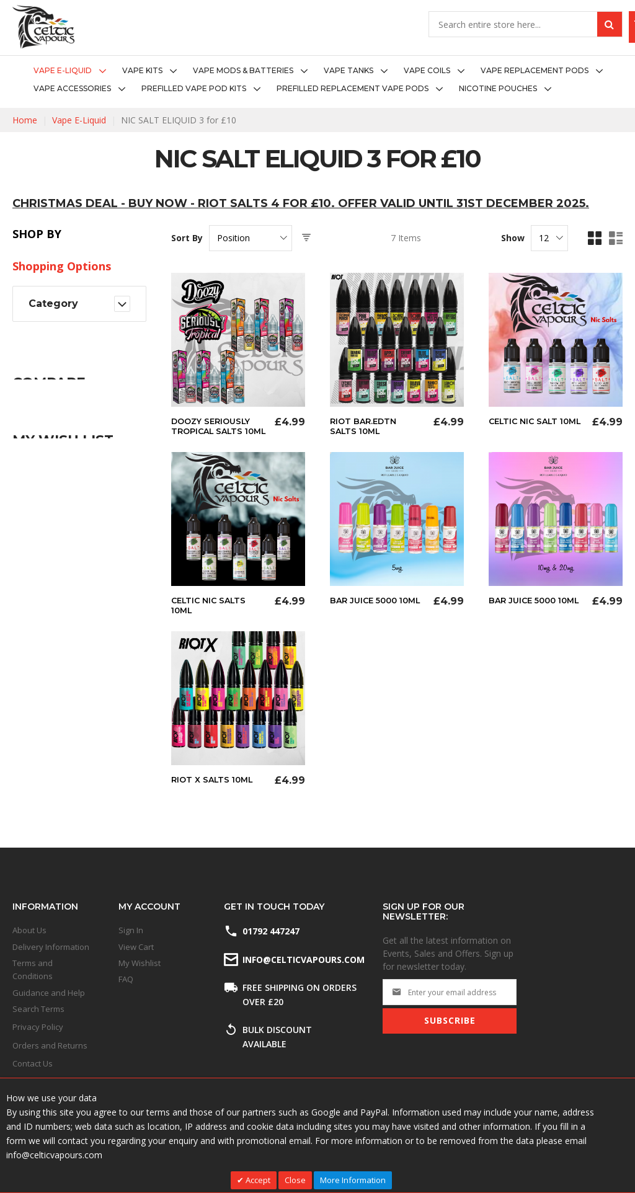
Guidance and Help (48, 992)
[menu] (317, 80)
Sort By (187, 238)
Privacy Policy (37, 1026)
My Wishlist (139, 963)
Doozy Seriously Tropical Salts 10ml (214, 430)
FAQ (125, 979)
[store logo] (43, 27)
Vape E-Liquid (79, 120)
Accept (257, 1180)
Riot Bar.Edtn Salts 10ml (365, 426)
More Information (353, 1180)
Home (24, 120)
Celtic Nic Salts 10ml (211, 614)
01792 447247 (271, 931)
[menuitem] (73, 71)
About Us (29, 930)
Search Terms (38, 1008)
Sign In (130, 930)
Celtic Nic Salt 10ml (526, 426)
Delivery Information (50, 946)
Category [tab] (53, 303)
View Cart (136, 946)
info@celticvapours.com (302, 959)
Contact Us (32, 1063)
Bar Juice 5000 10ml (366, 614)
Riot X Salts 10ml (215, 788)
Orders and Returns (49, 1045)
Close (295, 1180)
